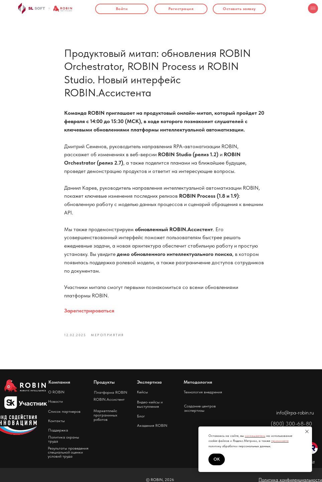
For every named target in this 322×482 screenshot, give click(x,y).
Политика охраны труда (63, 439)
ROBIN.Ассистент (109, 399)
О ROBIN (56, 392)
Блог (141, 416)
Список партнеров (64, 411)
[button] (239, 9)
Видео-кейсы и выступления (150, 404)
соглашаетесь (255, 435)
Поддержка (58, 430)
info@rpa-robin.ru (295, 412)
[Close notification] (307, 431)
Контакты (56, 420)
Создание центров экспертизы (200, 408)
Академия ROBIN (152, 425)
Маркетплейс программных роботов (105, 415)
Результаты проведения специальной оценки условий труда (68, 452)
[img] (313, 8)
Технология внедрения (203, 392)
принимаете (280, 441)
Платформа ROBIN (110, 392)
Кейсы (142, 392)
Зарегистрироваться (89, 310)
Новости (55, 401)
